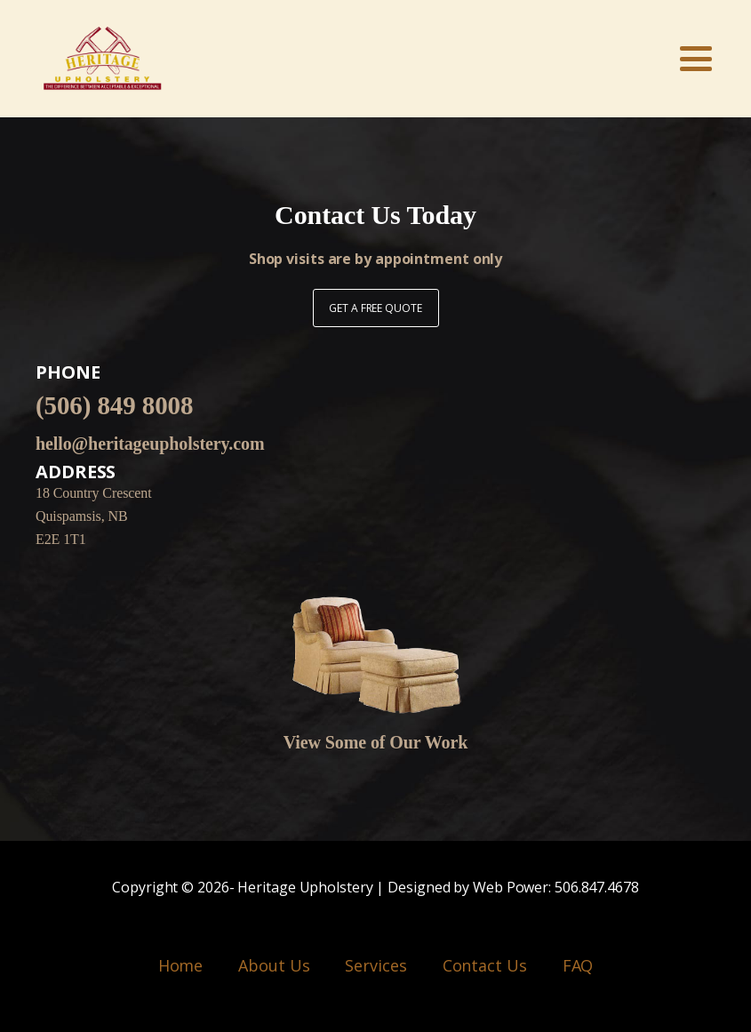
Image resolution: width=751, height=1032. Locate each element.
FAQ (578, 965)
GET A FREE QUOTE (375, 308)
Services (375, 965)
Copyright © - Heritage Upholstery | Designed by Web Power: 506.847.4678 (375, 888)
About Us (273, 965)
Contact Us (485, 965)
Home (181, 965)
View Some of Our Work (376, 742)
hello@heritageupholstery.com (150, 443)
